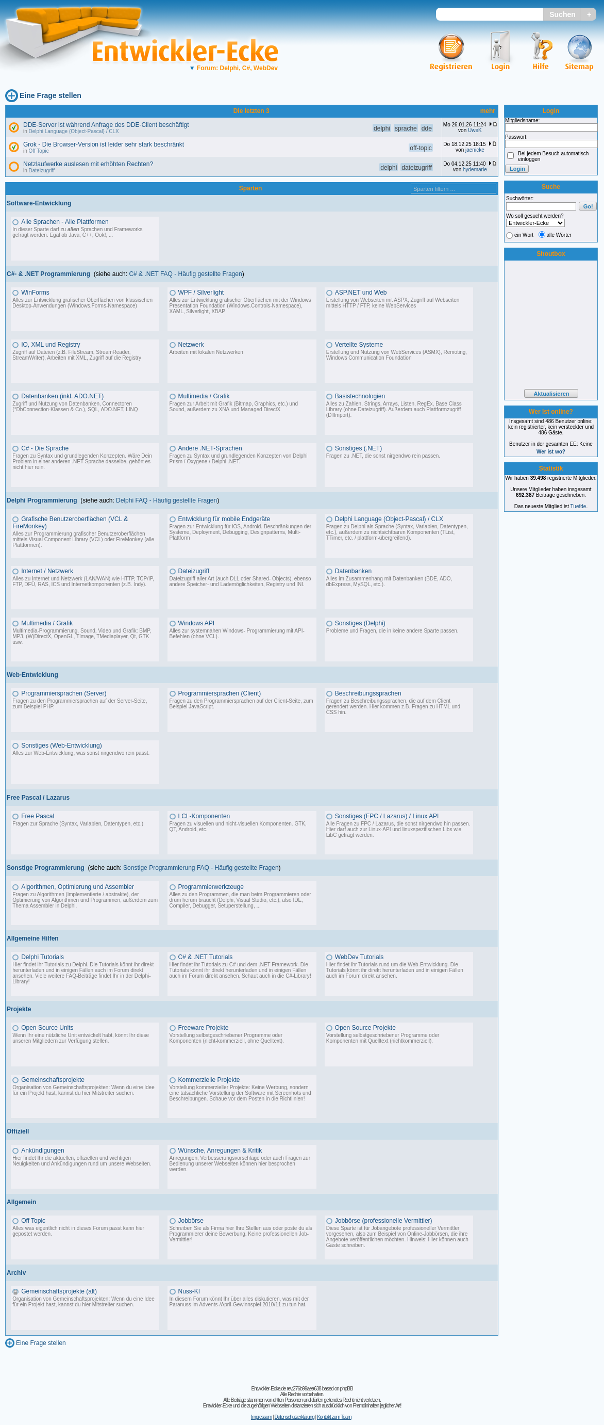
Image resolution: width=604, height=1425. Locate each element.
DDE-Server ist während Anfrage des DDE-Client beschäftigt (106, 124)
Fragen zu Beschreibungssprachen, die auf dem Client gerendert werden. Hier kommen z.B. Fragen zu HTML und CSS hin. (393, 706)
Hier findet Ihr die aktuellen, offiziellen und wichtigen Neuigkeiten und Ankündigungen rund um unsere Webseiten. (81, 1161)
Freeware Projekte (203, 1027)
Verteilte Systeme (359, 344)
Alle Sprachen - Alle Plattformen (64, 221)
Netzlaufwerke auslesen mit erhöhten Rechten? (88, 164)
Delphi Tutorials (42, 957)
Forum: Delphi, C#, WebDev (233, 68)
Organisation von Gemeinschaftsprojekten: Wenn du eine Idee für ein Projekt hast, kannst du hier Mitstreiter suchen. (83, 1090)
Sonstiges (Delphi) (360, 623)
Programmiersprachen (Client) (219, 693)
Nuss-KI (189, 1291)
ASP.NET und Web (361, 292)
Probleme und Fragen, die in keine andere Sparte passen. (392, 631)
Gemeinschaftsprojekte (53, 1079)
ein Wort (523, 235)
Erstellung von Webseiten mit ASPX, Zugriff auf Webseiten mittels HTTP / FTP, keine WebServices (392, 303)
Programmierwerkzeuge (211, 886)
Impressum (261, 1417)
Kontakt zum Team (334, 1417)
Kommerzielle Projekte (209, 1079)
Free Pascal (37, 816)
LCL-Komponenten (204, 816)
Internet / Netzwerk (47, 571)
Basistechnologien (360, 396)
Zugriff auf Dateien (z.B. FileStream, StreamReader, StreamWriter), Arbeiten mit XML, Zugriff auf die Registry (76, 355)
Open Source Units (47, 1027)
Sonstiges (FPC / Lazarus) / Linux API (387, 816)
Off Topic (39, 151)
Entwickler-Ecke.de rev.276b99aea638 (286, 1388)
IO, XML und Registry (50, 344)
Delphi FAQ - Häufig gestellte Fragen (166, 500)
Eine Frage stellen (50, 95)
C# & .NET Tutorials (205, 957)
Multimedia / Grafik (204, 396)
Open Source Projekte (365, 1027)
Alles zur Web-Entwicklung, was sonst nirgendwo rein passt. (80, 753)
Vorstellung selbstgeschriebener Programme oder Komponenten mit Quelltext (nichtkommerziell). (383, 1038)
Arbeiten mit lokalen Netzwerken (206, 352)
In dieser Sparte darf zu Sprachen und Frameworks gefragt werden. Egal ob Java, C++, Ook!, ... (77, 232)
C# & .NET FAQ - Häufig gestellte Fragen (185, 274)
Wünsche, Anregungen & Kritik (220, 1150)
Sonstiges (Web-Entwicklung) (61, 745)
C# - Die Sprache (45, 448)
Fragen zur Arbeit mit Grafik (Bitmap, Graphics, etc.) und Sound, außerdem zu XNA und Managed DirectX (234, 406)
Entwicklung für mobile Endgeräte (224, 519)
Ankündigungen (42, 1150)
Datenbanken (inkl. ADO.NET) (62, 396)
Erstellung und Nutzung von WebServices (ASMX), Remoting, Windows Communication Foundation (396, 355)
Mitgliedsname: (522, 120)
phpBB (346, 1388)
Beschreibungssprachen (368, 693)
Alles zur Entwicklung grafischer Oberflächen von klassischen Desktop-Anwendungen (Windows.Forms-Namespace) (82, 303)
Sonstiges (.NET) (358, 448)
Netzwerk (191, 344)
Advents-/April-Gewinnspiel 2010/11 (240, 1304)
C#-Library (298, 976)
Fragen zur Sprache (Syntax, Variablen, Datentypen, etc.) (77, 824)
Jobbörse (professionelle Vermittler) (383, 1220)
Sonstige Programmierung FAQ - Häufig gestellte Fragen (200, 867)
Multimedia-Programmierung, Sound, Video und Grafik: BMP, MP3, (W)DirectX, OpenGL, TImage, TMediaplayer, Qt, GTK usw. (81, 636)
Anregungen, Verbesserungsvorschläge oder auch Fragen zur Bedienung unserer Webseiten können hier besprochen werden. (240, 1163)
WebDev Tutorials (359, 957)
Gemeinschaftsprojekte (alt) (59, 1291)
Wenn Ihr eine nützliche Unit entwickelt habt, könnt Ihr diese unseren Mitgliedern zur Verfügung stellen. (80, 1038)
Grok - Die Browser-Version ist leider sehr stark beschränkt (103, 144)
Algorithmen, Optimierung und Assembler (77, 886)
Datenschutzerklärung (294, 1417)
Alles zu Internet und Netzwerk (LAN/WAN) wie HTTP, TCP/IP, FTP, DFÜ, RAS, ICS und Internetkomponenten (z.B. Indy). (83, 581)
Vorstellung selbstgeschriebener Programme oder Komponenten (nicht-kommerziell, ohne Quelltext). (227, 1038)
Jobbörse (191, 1220)
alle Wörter (559, 235)
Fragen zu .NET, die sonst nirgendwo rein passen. (383, 456)
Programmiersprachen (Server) (63, 693)
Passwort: (516, 137)
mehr (487, 111)
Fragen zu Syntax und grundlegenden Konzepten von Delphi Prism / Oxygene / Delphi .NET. (239, 458)
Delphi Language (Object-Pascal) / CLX (74, 131)
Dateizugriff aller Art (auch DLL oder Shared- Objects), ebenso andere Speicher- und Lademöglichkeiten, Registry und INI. (240, 581)
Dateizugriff (42, 170)
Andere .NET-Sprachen (210, 448)
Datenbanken (353, 571)
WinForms (35, 292)
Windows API (196, 623)
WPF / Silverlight (201, 292)
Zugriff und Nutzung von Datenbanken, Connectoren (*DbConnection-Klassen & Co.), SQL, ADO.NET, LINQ (75, 406)
